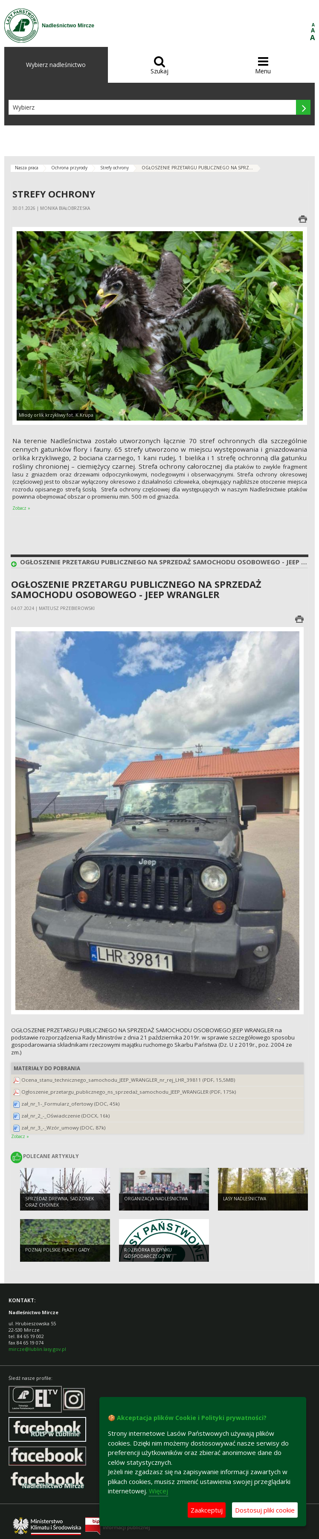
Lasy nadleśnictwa (244, 1199)
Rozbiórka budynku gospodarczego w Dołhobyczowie (148, 1256)
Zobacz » (21, 508)
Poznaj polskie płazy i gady (57, 1250)
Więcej (158, 1491)
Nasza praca (26, 168)
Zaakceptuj (207, 1510)
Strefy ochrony (114, 168)
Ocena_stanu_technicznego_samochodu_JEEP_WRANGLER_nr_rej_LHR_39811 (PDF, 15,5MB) (128, 1080)
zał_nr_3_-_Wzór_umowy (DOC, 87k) (63, 1127)
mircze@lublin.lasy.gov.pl (37, 1349)
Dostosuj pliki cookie (265, 1510)
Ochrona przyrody (69, 168)
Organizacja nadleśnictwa (156, 1199)
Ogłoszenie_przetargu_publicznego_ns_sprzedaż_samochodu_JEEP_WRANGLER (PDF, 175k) (128, 1092)
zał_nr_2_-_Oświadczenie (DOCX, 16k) (65, 1115)
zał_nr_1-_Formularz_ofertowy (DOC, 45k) (70, 1104)
